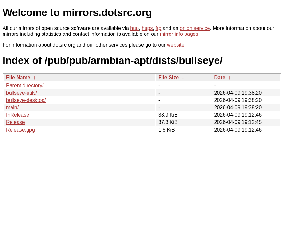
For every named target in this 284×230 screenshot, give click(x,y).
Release (15, 122)
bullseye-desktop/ (26, 100)
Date (219, 77)
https (147, 28)
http (134, 28)
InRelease (17, 115)
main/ (12, 107)
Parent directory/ (24, 85)
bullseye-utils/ (21, 93)
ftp (158, 28)
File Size (168, 77)
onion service (195, 28)
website (175, 45)
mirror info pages (179, 34)
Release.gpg (20, 130)
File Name (18, 77)
